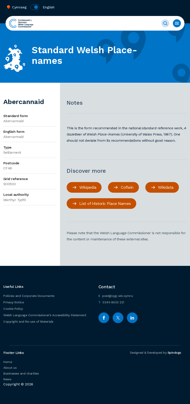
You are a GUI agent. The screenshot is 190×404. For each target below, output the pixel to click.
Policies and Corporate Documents (28, 296)
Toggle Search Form (165, 23)
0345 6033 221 (111, 301)
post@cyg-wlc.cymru (115, 295)
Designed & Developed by (155, 352)
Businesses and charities (21, 373)
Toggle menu (177, 23)
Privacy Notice (13, 302)
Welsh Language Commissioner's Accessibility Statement (44, 315)
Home (7, 362)
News (7, 379)
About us (9, 367)
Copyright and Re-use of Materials (28, 321)
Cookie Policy (13, 308)
